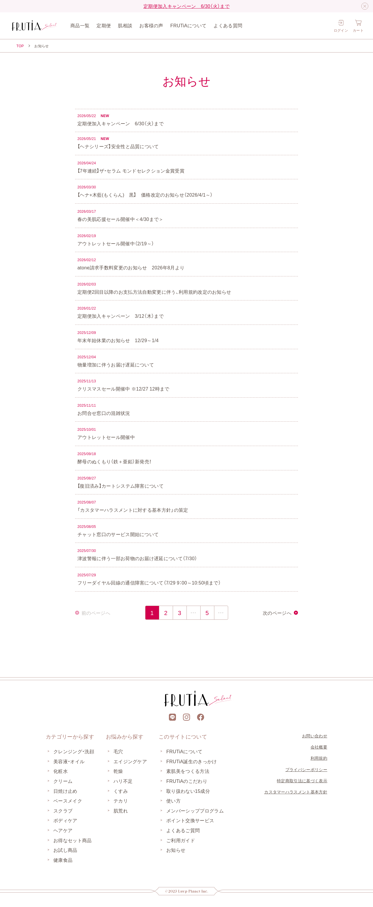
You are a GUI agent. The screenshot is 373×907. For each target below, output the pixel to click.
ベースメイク (67, 800)
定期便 (103, 25)
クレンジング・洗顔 (73, 751)
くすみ (120, 790)
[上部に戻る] (186, 664)
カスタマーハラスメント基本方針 (295, 792)
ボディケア (65, 820)
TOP (20, 46)
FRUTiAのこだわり (186, 780)
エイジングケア (130, 761)
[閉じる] (364, 6)
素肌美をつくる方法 (187, 770)
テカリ (120, 800)
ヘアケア (62, 830)
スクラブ (62, 810)
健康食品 (62, 859)
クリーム (62, 780)
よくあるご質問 (183, 830)
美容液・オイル (68, 761)
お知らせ (175, 849)
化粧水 (60, 770)
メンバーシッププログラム (195, 810)
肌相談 (125, 25)
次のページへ (277, 612)
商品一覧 (79, 25)
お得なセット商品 (72, 840)
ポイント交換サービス (190, 820)
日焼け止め (65, 790)
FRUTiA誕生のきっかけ (191, 761)
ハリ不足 (123, 780)
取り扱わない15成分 (188, 790)
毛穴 (118, 751)
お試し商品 (65, 849)
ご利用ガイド (180, 840)
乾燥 (118, 770)
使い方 (173, 800)
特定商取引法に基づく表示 (302, 780)
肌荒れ (120, 810)
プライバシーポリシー (306, 769)
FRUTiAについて (188, 25)
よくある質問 (227, 25)
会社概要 (319, 747)
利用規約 (319, 758)
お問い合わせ (314, 736)
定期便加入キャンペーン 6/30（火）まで (186, 5)
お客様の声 (151, 25)
